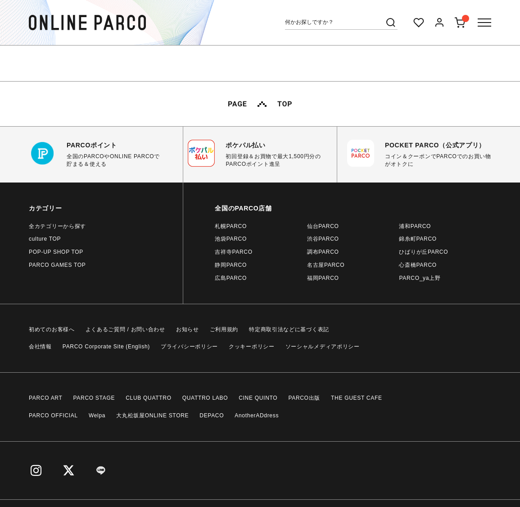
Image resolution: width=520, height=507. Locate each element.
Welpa (97, 415)
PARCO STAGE (94, 398)
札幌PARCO (231, 226)
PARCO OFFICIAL (53, 415)
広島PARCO (231, 278)
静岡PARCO (231, 265)
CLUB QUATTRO (149, 398)
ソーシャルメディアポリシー (322, 346)
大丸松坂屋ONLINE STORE (152, 415)
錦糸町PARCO (417, 239)
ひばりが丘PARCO (423, 252)
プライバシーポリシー (189, 346)
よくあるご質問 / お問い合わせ (125, 329)
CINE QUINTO (258, 398)
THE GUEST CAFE (356, 398)
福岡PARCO (323, 278)
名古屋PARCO (325, 265)
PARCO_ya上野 (419, 278)
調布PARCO (323, 252)
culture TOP (45, 239)
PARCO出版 (304, 398)
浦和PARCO (415, 226)
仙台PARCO (323, 226)
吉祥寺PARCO (233, 252)
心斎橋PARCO (417, 265)
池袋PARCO (231, 239)
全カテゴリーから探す (57, 226)
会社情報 (40, 346)
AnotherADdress (257, 415)
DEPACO (211, 415)
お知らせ (187, 329)
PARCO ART (46, 398)
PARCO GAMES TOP (57, 265)
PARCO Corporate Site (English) (106, 346)
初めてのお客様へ (52, 329)
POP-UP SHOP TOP (56, 252)
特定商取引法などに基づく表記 (289, 329)
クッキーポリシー (252, 346)
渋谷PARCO (323, 239)
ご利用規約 (224, 329)
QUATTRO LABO (205, 398)
